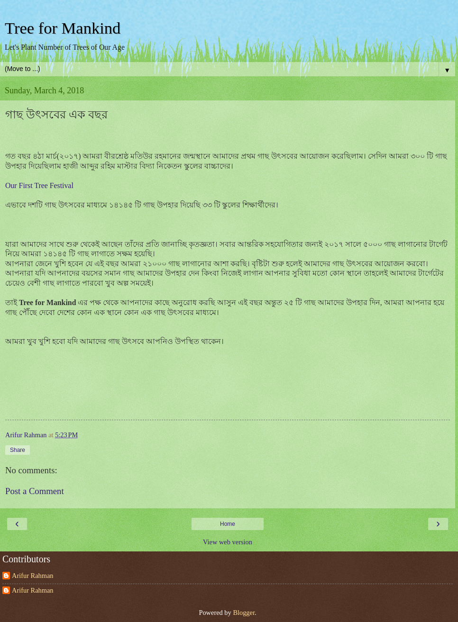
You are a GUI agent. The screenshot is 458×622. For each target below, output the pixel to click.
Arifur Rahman (33, 575)
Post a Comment (34, 491)
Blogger (244, 612)
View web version (227, 542)
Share (17, 450)
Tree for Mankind (62, 28)
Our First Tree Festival (39, 185)
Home (227, 524)
